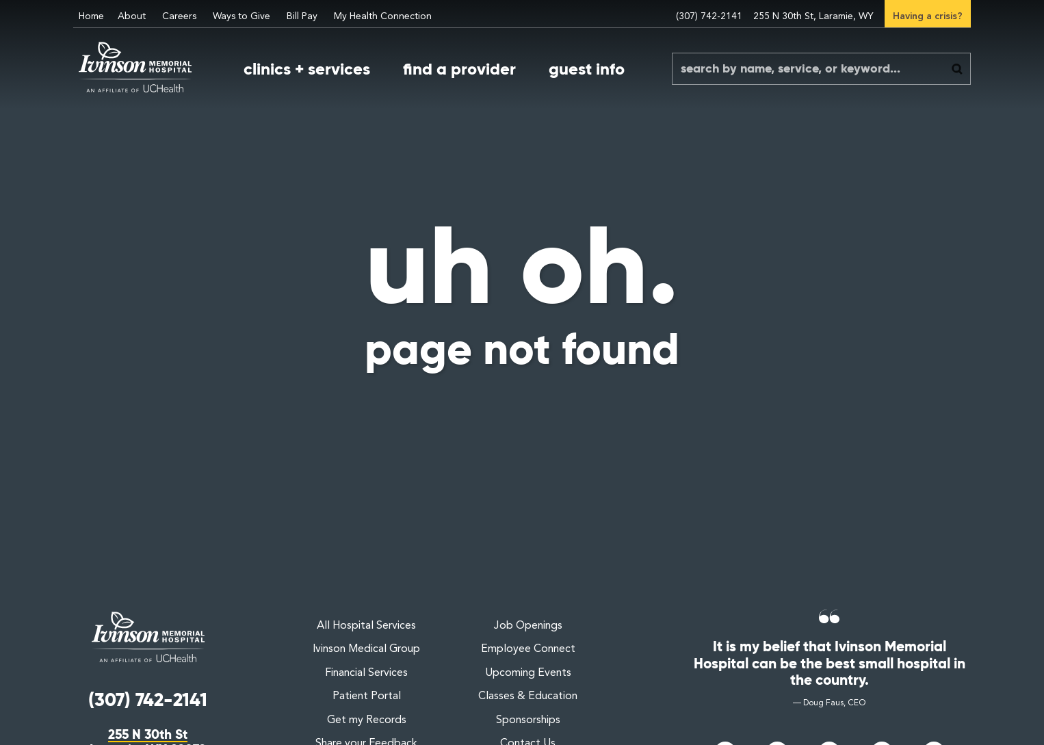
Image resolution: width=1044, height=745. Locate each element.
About (132, 16)
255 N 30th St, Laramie (813, 16)
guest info (587, 69)
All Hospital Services (366, 625)
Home (91, 16)
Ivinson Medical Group (366, 649)
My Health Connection (383, 16)
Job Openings (528, 625)
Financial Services (366, 673)
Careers (179, 16)
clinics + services (307, 69)
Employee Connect (528, 649)
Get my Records (366, 720)
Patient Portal (366, 696)
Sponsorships (528, 720)
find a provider (459, 69)
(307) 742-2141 (709, 16)
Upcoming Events (528, 673)
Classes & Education (527, 696)
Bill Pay (302, 16)
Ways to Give (241, 16)
